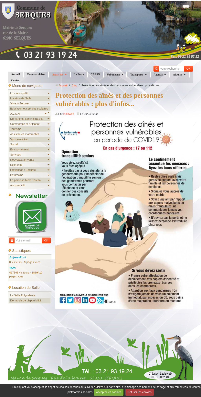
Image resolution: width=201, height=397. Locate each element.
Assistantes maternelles (24, 134)
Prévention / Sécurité (23, 169)
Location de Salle (20, 98)
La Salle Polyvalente (22, 295)
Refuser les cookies (140, 392)
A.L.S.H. (15, 113)
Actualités (57, 74)
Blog (74, 85)
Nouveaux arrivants (22, 159)
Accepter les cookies (108, 392)
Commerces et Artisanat (24, 123)
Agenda (158, 74)
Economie (16, 164)
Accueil (15, 74)
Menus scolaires (36, 74)
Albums (177, 74)
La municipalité (19, 93)
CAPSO (95, 74)
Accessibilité (17, 185)
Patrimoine (16, 175)
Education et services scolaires (29, 108)
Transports (136, 74)
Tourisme (15, 129)
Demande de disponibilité (25, 300)
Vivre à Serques (20, 103)
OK (188, 68)
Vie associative (19, 139)
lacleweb (68, 113)
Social (14, 144)
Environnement (19, 149)
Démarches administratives (26, 118)
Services (15, 154)
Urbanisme (113, 74)
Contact (15, 80)
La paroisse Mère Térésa (25, 180)
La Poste (79, 74)
